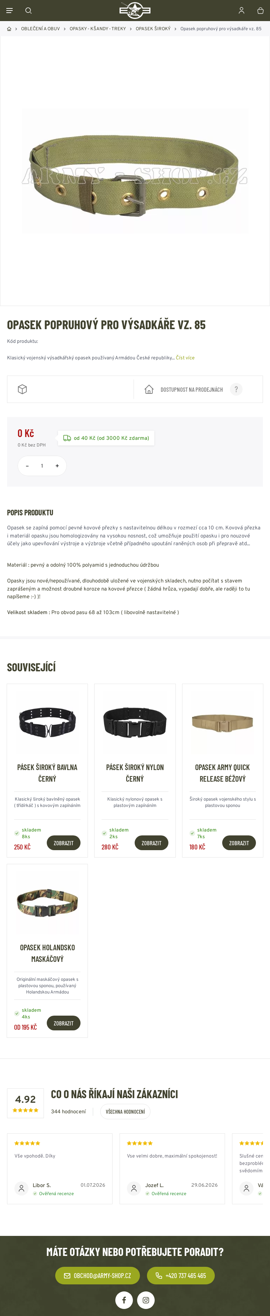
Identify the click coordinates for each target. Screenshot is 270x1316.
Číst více (185, 357)
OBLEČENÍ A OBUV (40, 28)
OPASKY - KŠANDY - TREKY (98, 28)
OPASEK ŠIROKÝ (153, 28)
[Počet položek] (42, 466)
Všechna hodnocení (125, 1111)
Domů (9, 29)
